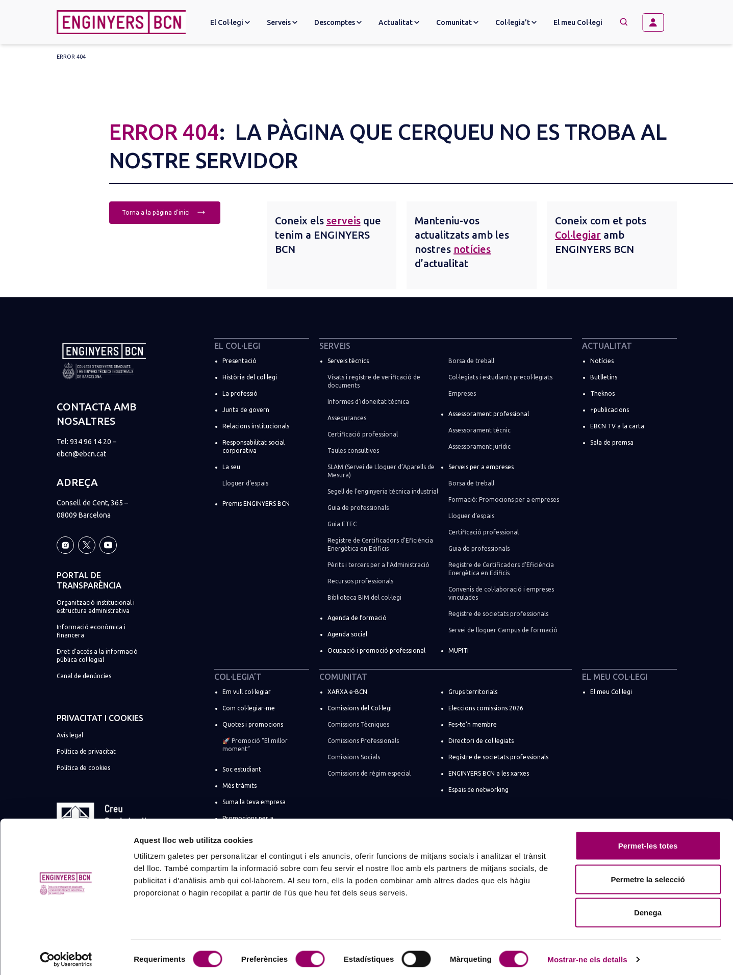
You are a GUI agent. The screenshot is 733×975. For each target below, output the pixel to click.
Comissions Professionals (363, 740)
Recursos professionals (360, 581)
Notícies (602, 360)
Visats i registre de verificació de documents (373, 381)
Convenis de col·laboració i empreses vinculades (501, 593)
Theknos (602, 393)
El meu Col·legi (577, 22)
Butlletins (603, 377)
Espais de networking (478, 789)
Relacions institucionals (255, 426)
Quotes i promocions (252, 724)
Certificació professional (362, 434)
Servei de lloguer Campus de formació (503, 630)
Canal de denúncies (84, 676)
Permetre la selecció (648, 874)
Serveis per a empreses (481, 467)
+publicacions (609, 409)
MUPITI (458, 650)
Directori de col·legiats (481, 740)
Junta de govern (245, 409)
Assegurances (346, 418)
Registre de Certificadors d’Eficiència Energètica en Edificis (380, 544)
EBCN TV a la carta (617, 426)
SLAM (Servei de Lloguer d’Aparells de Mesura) (381, 471)
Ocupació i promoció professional (376, 650)
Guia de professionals (358, 507)
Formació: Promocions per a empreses (503, 499)
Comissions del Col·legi (359, 708)
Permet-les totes (648, 841)
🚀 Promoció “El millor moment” (255, 744)
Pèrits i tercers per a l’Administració (378, 564)
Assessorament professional (488, 413)
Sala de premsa (612, 442)
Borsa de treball (471, 360)
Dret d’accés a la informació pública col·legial (97, 655)
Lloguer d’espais (245, 483)
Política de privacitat (86, 751)
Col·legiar (578, 235)
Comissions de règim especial (369, 773)
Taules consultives (353, 450)
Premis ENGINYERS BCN (256, 503)
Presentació (239, 360)
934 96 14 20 (90, 442)
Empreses (462, 393)
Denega (648, 908)
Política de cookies (83, 767)
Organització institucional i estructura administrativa (96, 606)
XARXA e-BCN (347, 691)
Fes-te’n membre (472, 724)
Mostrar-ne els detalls (587, 955)
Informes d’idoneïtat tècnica (368, 401)
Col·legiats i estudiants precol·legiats (500, 377)
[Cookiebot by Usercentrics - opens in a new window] (66, 955)
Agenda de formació (357, 617)
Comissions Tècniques (358, 724)
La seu (231, 467)
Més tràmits (239, 785)
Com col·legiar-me (248, 708)
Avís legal (70, 735)
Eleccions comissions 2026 (485, 708)
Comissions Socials (353, 757)
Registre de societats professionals (498, 613)
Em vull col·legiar (246, 691)
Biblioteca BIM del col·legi (364, 597)
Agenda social (347, 634)
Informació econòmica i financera (91, 631)
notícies (472, 249)
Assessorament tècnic (479, 430)
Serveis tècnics (348, 360)
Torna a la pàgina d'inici (165, 211)
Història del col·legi (249, 377)
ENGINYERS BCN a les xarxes (488, 773)
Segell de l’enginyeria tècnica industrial (382, 491)
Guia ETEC (342, 524)
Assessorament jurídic (479, 446)
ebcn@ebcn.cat (81, 454)
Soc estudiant (241, 769)
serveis (343, 220)
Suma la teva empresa (254, 802)
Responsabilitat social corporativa (253, 446)
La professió (240, 393)
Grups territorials (472, 691)
